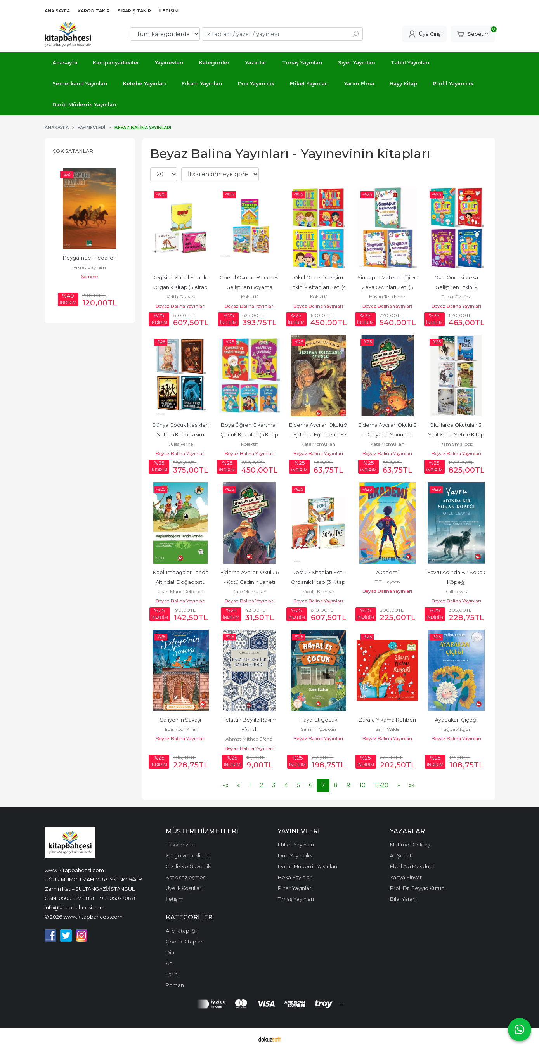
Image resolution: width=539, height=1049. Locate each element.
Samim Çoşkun (318, 729)
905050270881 (118, 898)
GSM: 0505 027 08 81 (70, 898)
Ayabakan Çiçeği (456, 720)
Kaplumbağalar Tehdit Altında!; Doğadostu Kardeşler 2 (181, 582)
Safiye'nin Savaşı (180, 720)
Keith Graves (180, 296)
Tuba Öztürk (456, 296)
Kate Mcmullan (318, 444)
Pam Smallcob (456, 444)
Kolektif (249, 296)
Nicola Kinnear (318, 591)
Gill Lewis (456, 591)
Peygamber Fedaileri (89, 258)
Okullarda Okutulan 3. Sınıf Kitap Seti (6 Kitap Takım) (456, 434)
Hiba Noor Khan (180, 729)
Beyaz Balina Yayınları (180, 306)
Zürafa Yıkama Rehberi (387, 720)
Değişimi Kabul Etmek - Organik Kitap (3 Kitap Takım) (181, 287)
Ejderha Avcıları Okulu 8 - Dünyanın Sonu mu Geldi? (388, 434)
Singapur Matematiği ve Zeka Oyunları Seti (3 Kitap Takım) (388, 287)
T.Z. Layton (387, 582)
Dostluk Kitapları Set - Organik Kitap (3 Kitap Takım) (319, 582)
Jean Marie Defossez (180, 591)
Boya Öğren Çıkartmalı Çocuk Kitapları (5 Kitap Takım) (249, 434)
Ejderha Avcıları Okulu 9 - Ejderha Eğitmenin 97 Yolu (318, 434)
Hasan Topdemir (387, 296)
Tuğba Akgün (456, 729)
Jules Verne (180, 444)
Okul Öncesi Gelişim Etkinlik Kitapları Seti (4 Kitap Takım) (318, 287)
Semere (89, 276)
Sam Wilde (387, 729)
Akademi (387, 572)
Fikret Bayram (89, 267)
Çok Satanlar (72, 151)
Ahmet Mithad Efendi (249, 739)
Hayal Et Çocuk (318, 720)
